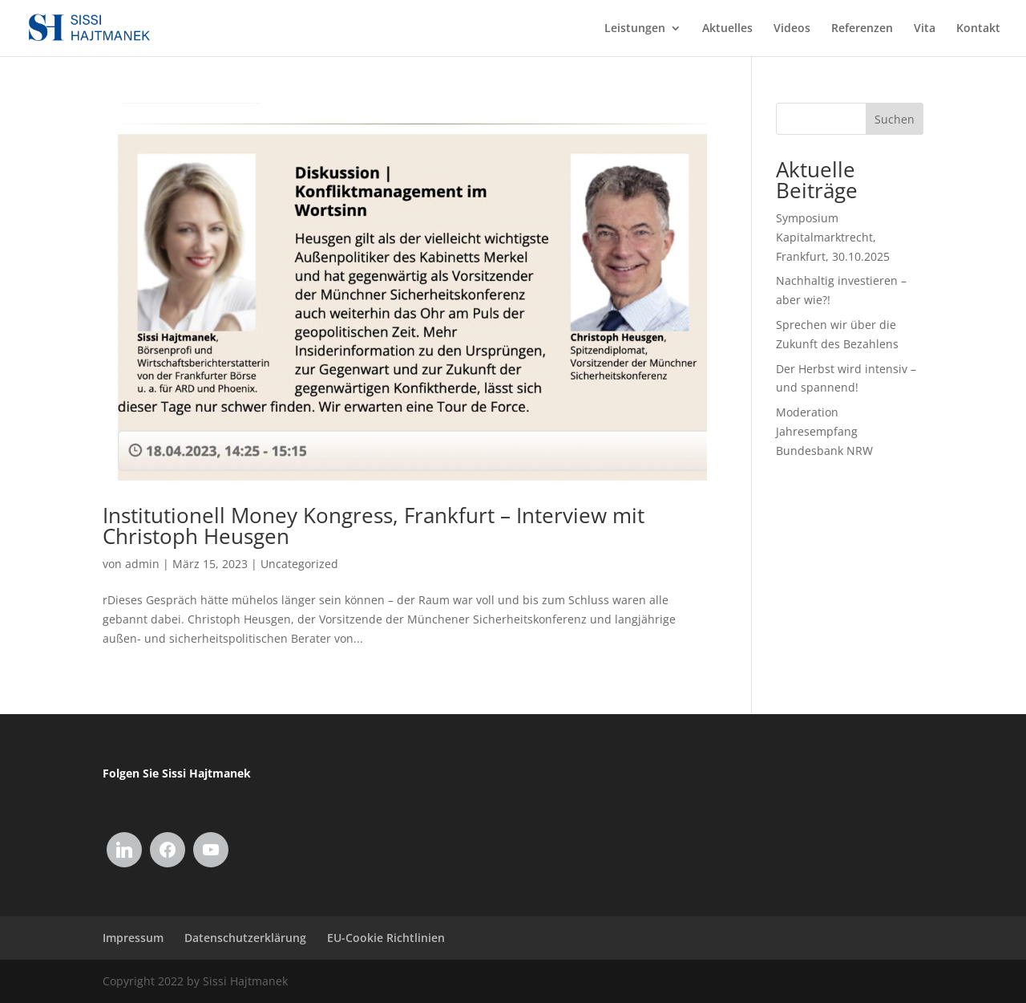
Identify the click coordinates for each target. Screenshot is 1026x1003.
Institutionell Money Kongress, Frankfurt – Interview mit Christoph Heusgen (373, 525)
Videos (792, 28)
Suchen (895, 119)
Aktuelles (727, 28)
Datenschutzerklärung (245, 937)
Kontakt (978, 28)
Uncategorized (299, 563)
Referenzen (862, 28)
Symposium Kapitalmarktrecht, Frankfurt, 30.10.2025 (833, 237)
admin (142, 563)
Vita (924, 28)
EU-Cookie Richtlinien (386, 937)
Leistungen (634, 28)
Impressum (133, 937)
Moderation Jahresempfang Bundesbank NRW (824, 431)
